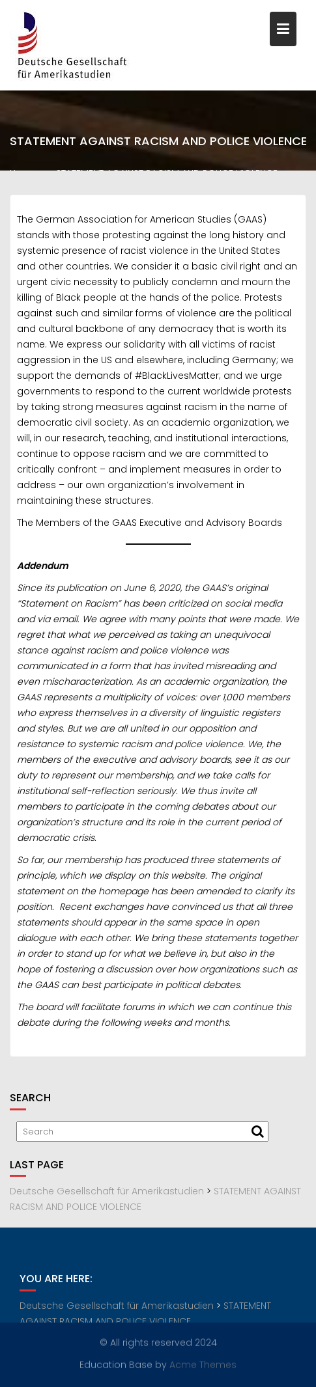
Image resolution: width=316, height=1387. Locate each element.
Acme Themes (203, 1364)
